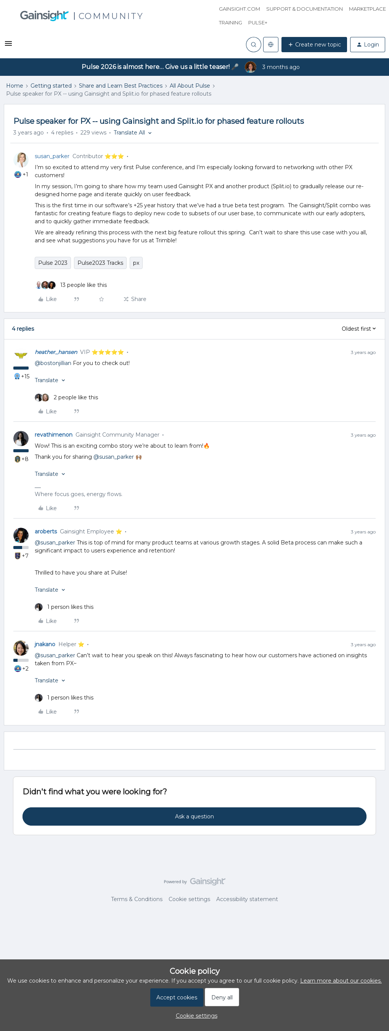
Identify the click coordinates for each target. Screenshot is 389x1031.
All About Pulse (190, 85)
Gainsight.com (239, 9)
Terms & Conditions (136, 899)
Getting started (51, 85)
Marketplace (367, 9)
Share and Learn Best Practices (120, 85)
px (136, 262)
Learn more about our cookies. (341, 980)
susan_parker (52, 156)
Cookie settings (189, 899)
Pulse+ (257, 22)
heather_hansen (56, 352)
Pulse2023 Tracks (100, 262)
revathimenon (53, 434)
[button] (8, 46)
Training (230, 22)
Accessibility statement (247, 899)
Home (14, 85)
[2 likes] (66, 398)
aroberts (46, 531)
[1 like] (64, 607)
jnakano (45, 644)
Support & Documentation (304, 9)
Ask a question (194, 816)
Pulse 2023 (53, 262)
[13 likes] (71, 285)
